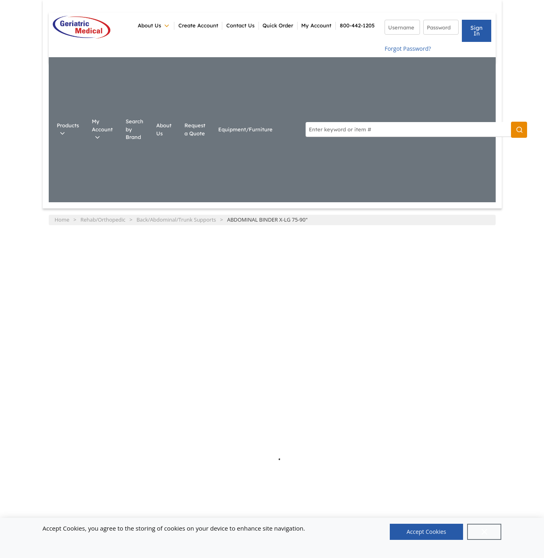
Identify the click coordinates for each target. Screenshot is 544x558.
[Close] (484, 532)
